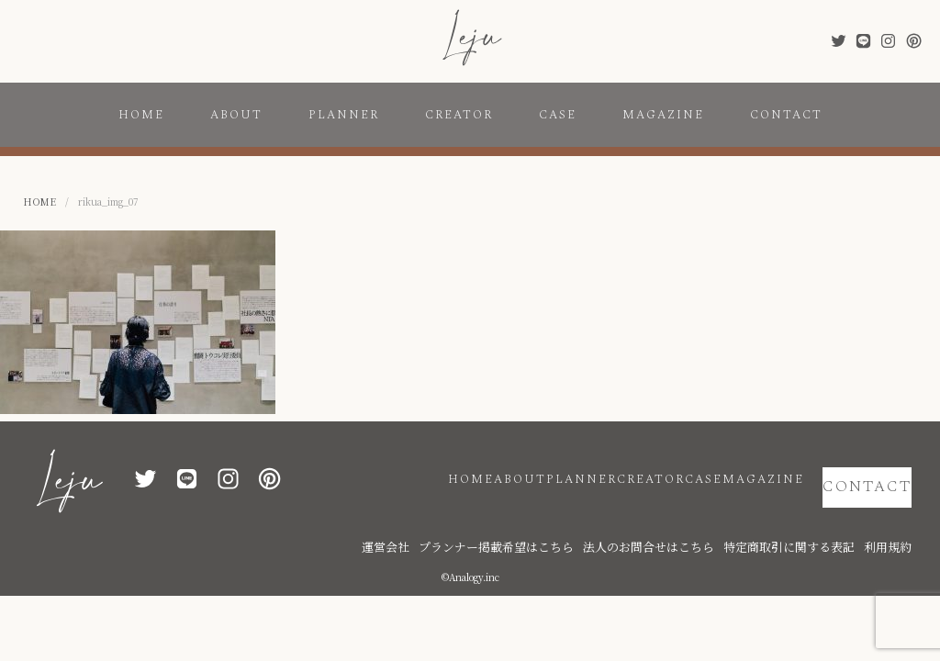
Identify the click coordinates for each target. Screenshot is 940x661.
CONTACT (786, 115)
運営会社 (498, 516)
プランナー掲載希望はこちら (585, 516)
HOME (141, 115)
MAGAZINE (663, 115)
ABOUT (236, 115)
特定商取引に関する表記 (815, 516)
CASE (557, 115)
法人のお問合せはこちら (705, 516)
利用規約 (893, 516)
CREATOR (459, 115)
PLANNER (343, 115)
